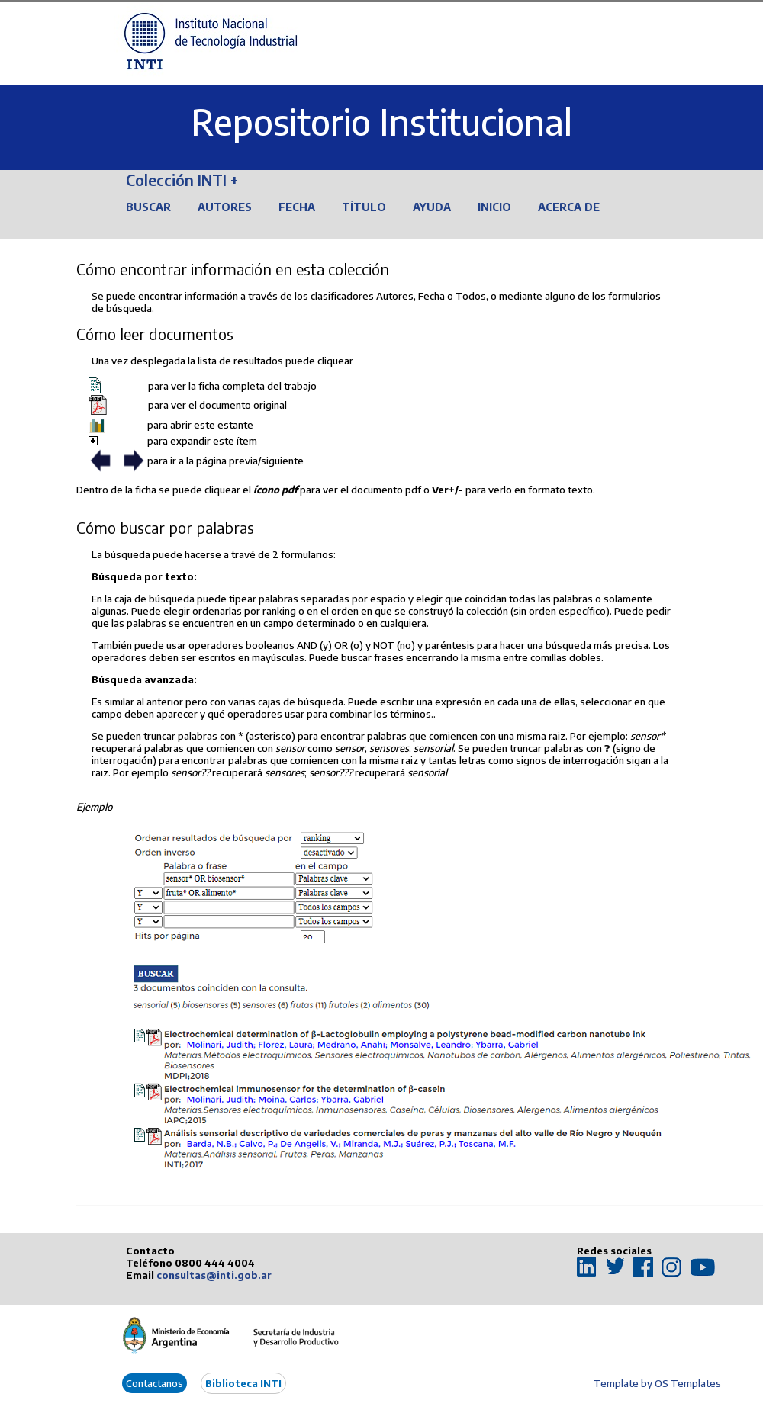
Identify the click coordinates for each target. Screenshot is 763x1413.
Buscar (148, 207)
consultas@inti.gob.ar (214, 1275)
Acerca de (569, 207)
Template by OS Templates (657, 1383)
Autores (225, 207)
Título (364, 207)
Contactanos (154, 1383)
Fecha (296, 207)
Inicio (494, 207)
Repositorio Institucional (381, 121)
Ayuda (432, 207)
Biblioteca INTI (243, 1383)
